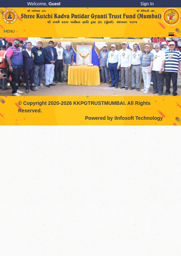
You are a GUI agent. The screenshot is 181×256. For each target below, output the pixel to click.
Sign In (147, 4)
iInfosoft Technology (138, 118)
